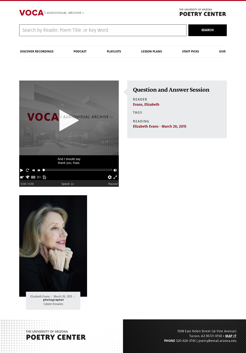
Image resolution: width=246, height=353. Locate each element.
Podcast (80, 51)
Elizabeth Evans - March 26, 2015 (159, 126)
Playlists (114, 51)
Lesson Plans (151, 51)
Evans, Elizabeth (146, 104)
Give (222, 51)
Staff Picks (190, 51)
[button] (22, 170)
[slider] (43, 170)
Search (207, 30)
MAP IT (230, 336)
